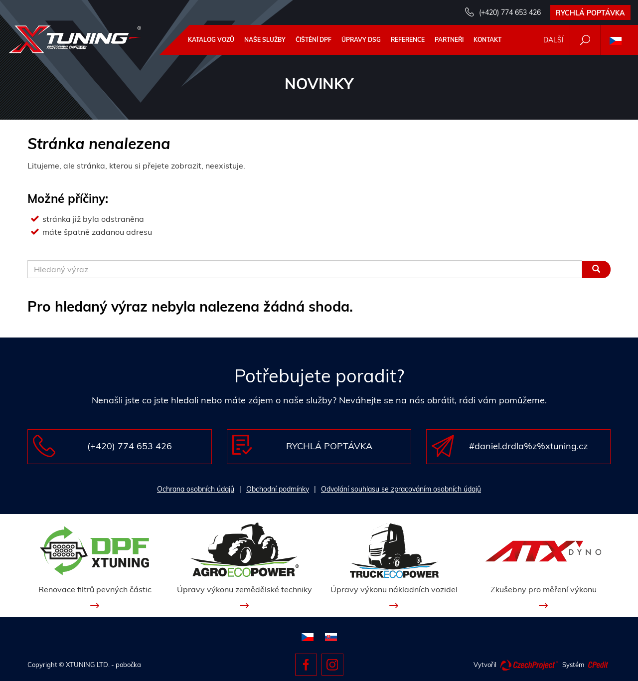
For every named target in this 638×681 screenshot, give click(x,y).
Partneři (449, 39)
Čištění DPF (313, 39)
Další (553, 39)
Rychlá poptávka (590, 12)
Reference (408, 39)
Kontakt (487, 39)
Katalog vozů (211, 39)
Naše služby (265, 39)
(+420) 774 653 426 (510, 12)
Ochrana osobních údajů (195, 489)
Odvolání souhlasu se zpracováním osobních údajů (401, 489)
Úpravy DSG (361, 39)
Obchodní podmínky (277, 489)
